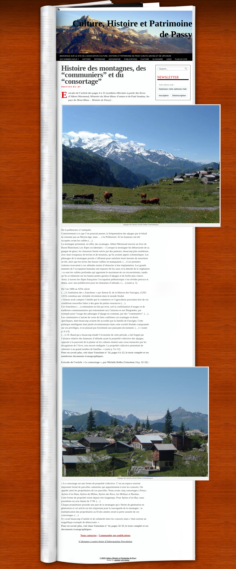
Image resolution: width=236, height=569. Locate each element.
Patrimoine (99, 59)
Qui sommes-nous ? (69, 59)
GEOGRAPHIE (114, 59)
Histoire (86, 59)
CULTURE (145, 59)
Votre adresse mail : (167, 85)
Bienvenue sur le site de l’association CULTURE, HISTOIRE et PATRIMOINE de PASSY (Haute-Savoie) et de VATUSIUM (115, 56)
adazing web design (121, 560)
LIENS (169, 59)
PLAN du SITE (181, 59)
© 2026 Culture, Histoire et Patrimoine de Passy (118, 558)
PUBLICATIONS (130, 59)
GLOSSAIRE (157, 59)
